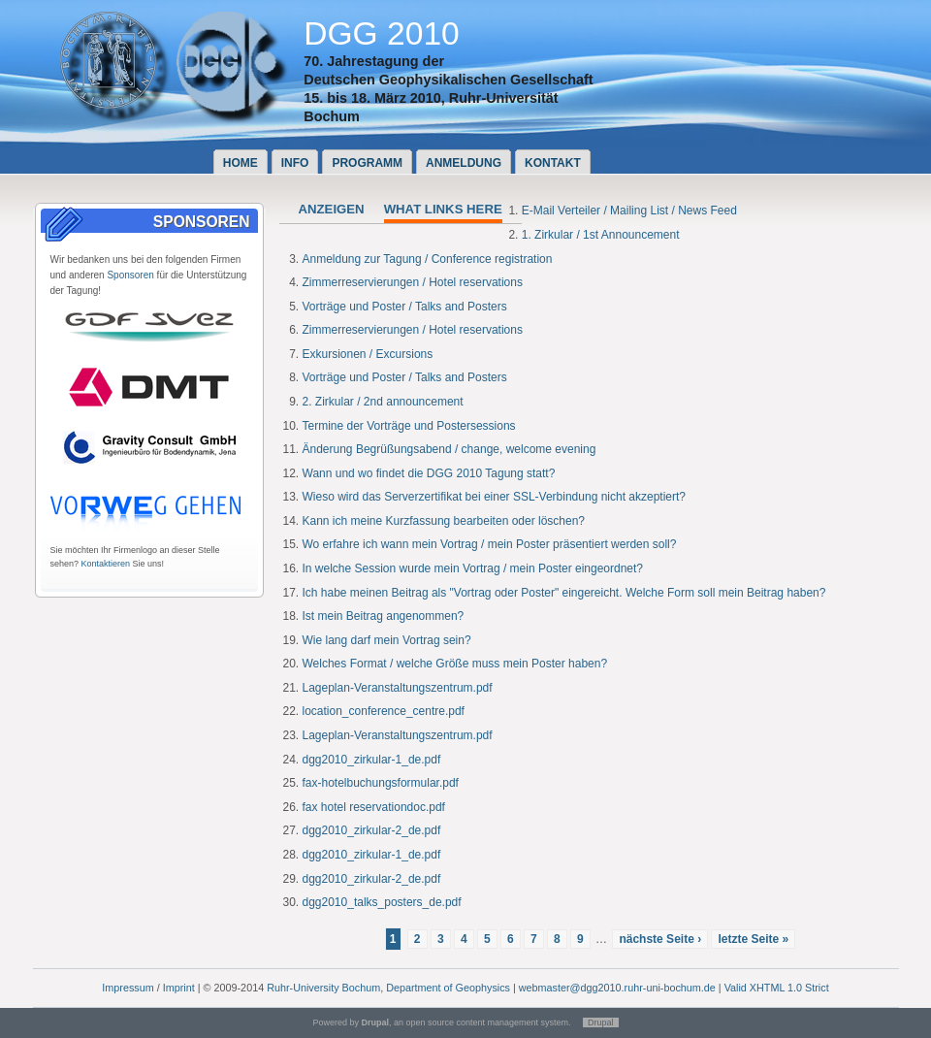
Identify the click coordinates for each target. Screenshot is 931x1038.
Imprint (179, 987)
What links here (443, 209)
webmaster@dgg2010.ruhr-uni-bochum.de (617, 987)
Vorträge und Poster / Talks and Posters (405, 306)
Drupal (601, 1022)
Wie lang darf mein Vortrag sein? (387, 640)
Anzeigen (332, 209)
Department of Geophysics (448, 987)
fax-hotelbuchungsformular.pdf (381, 783)
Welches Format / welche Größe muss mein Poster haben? (455, 663)
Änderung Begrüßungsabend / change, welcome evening (449, 449)
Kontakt (553, 163)
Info (295, 163)
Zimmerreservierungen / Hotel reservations (413, 282)
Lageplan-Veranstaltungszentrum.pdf (398, 688)
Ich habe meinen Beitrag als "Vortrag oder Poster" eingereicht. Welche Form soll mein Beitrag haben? (564, 593)
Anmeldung (463, 163)
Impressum (127, 987)
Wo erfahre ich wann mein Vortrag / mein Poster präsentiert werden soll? (490, 544)
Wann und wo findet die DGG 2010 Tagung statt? (429, 473)
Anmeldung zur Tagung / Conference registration (428, 259)
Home (240, 163)
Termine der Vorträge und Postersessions (409, 426)
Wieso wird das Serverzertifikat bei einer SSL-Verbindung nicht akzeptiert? (495, 496)
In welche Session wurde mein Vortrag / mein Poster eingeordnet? (473, 568)
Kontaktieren (106, 563)
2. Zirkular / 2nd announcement (383, 401)
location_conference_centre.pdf (384, 711)
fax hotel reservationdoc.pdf (374, 807)
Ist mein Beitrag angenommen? (384, 616)
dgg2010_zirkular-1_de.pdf (372, 759)
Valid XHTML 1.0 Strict (776, 987)
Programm (367, 163)
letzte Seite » (753, 939)
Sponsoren (130, 275)
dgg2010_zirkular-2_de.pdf (372, 830)
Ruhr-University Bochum (323, 987)
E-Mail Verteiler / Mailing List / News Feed (629, 210)
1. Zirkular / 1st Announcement (601, 235)
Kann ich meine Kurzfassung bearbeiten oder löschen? (444, 521)
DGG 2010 (382, 33)
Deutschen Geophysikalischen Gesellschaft (448, 79)
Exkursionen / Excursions (368, 354)
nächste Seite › (660, 939)
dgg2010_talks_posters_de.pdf (382, 902)
